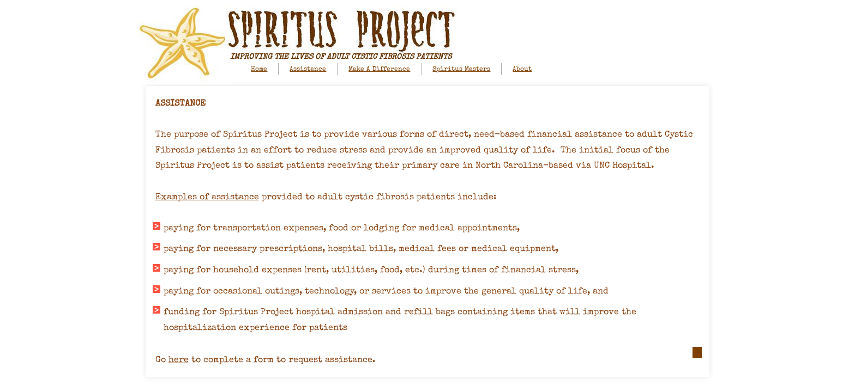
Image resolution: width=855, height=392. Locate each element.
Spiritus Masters (461, 69)
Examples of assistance (207, 197)
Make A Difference (379, 69)
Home (259, 69)
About (522, 69)
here (178, 360)
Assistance (308, 69)
